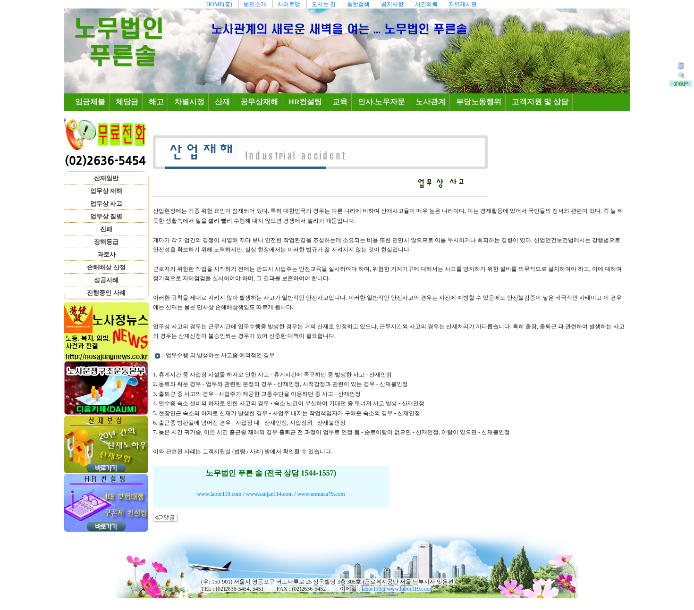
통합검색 (358, 4)
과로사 (106, 254)
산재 (222, 102)
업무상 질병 (106, 216)
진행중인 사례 (106, 292)
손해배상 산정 (106, 267)
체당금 (127, 102)
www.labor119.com (219, 494)
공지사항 (392, 4)
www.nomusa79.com (321, 494)
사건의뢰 (426, 4)
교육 (339, 102)
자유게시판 (463, 4)
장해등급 (106, 241)
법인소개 (255, 4)
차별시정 (189, 102)
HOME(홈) (219, 4)
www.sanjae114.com (269, 494)
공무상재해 (259, 102)
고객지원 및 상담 (540, 102)
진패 (106, 229)
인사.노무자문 (381, 102)
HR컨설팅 (305, 102)
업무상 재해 (106, 190)
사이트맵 (289, 4)
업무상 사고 (106, 203)
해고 (156, 102)
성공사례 (106, 280)
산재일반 (106, 178)
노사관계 (430, 102)
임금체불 (92, 101)
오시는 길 (324, 4)
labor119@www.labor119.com (396, 588)
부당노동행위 (478, 102)
